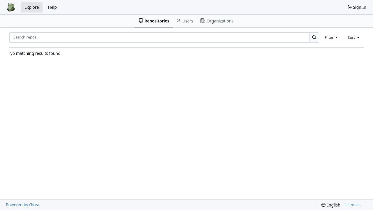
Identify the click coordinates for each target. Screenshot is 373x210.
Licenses (352, 204)
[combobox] (331, 37)
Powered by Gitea (22, 204)
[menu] (330, 205)
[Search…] (314, 37)
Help (52, 7)
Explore (31, 7)
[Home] (11, 7)
